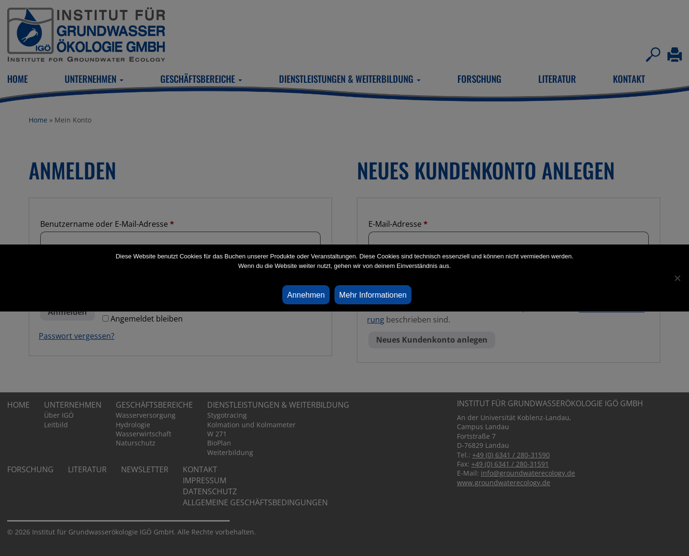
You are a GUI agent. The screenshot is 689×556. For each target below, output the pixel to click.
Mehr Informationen (373, 294)
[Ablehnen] (677, 278)
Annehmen (306, 294)
